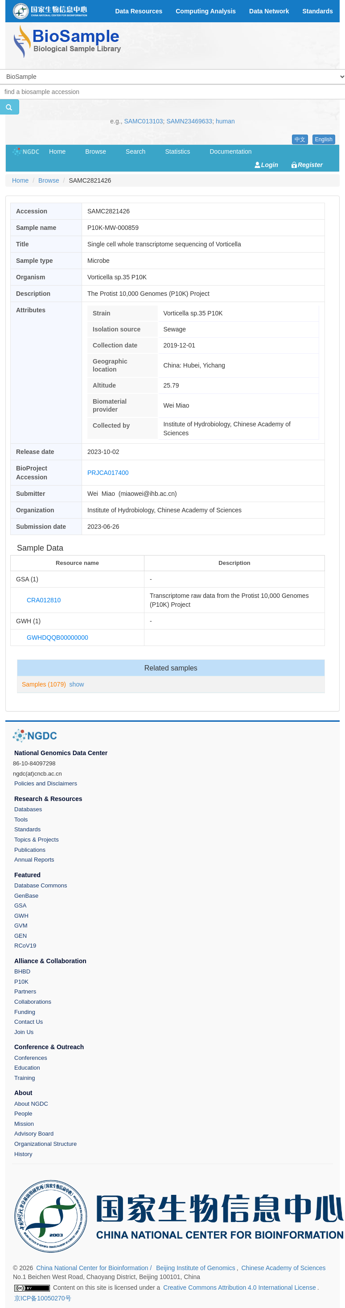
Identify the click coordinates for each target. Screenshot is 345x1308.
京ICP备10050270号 (42, 1298)
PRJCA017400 (108, 472)
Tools (21, 819)
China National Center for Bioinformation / (94, 1267)
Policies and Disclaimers (45, 783)
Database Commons (40, 885)
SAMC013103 (143, 121)
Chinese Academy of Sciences (283, 1267)
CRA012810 (44, 600)
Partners (25, 991)
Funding (24, 1012)
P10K (21, 981)
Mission (24, 1123)
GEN (20, 935)
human (225, 121)
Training (24, 1078)
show (77, 684)
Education (27, 1067)
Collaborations (32, 1001)
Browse (95, 151)
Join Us (23, 1032)
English (324, 139)
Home (57, 151)
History (23, 1154)
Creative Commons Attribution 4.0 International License (239, 1287)
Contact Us (28, 1021)
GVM (21, 925)
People (23, 1113)
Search (135, 151)
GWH (21, 915)
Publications (29, 849)
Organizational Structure (45, 1143)
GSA (20, 905)
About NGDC (31, 1103)
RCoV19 (25, 945)
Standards (27, 829)
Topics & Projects (36, 839)
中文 (300, 139)
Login (269, 164)
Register (310, 164)
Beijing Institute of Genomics (195, 1267)
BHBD (22, 971)
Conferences (30, 1058)
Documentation (230, 151)
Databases (28, 809)
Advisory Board (33, 1133)
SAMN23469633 (189, 121)
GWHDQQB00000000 (57, 637)
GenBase (26, 895)
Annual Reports (34, 859)
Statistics (177, 151)
